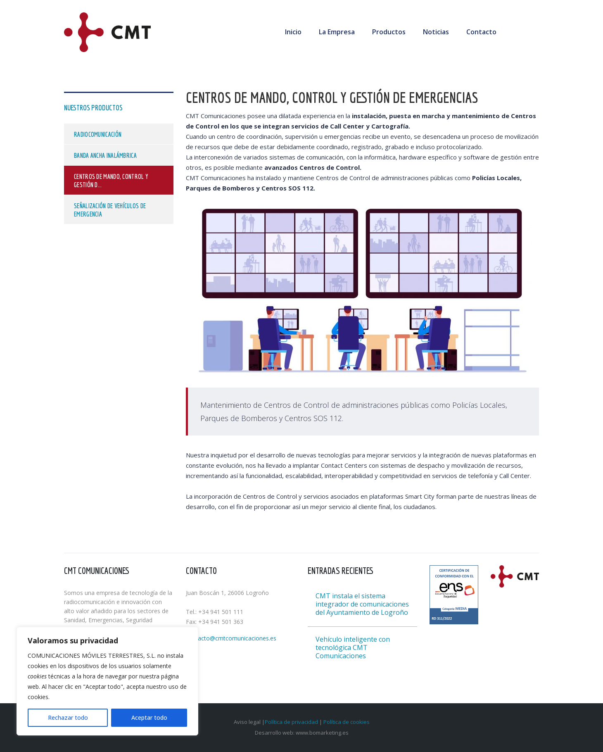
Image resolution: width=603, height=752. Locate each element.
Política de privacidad (291, 722)
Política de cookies (346, 722)
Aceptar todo (149, 717)
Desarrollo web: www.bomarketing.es (302, 732)
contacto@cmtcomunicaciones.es (231, 638)
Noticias (436, 31)
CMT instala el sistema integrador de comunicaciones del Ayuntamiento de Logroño (362, 604)
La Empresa (337, 31)
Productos (389, 31)
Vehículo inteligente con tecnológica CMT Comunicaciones (353, 647)
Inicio (293, 31)
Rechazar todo (68, 717)
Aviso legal (248, 722)
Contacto (481, 31)
